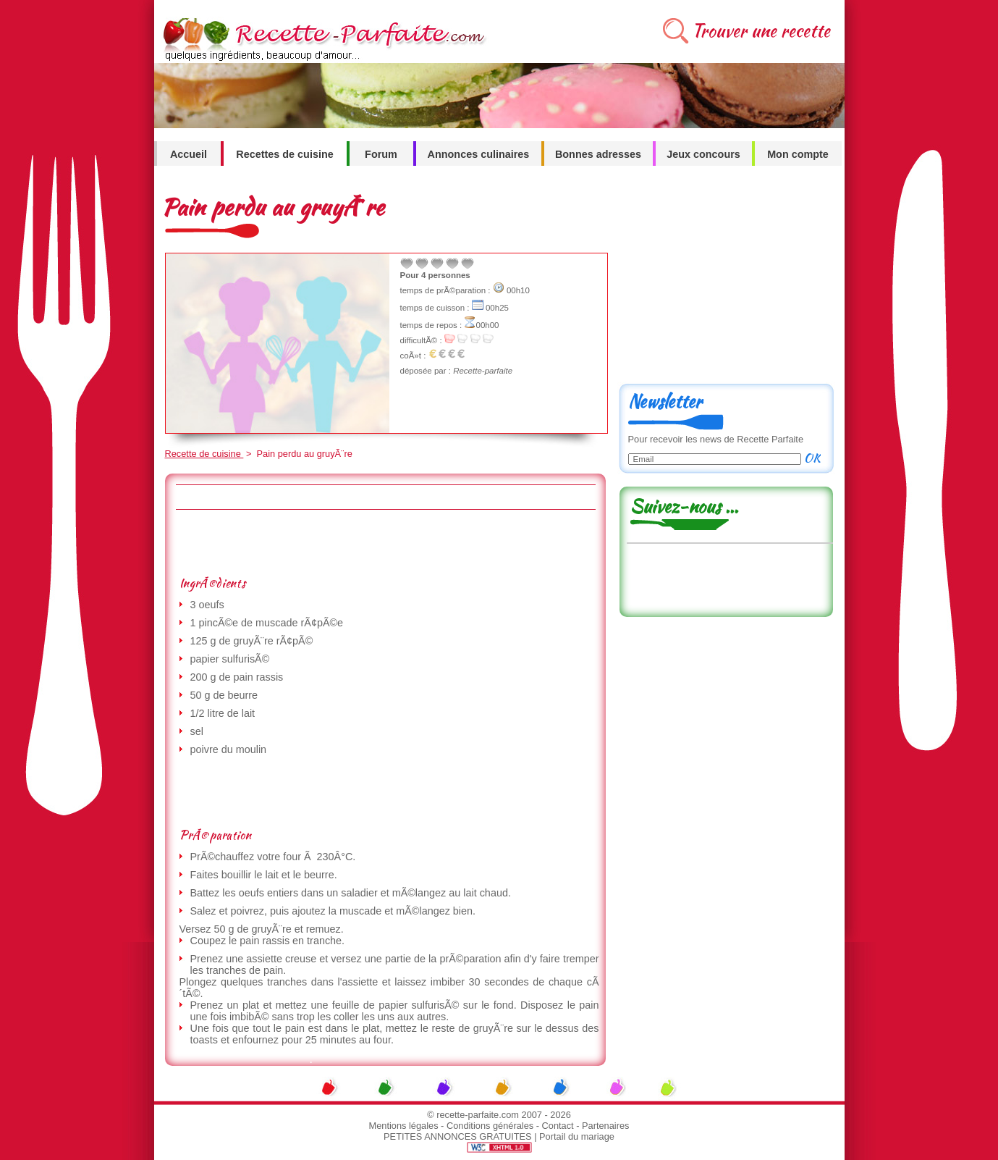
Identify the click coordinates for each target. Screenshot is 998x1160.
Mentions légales (404, 1125)
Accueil (188, 154)
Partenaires (605, 1125)
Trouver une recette (761, 30)
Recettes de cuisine (284, 154)
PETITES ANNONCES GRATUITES (458, 1136)
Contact (558, 1125)
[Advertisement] (385, 542)
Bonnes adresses (598, 154)
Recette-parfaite (482, 370)
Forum (381, 154)
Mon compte (798, 154)
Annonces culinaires (479, 154)
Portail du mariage (576, 1136)
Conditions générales (490, 1125)
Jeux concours (703, 154)
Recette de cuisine (204, 453)
